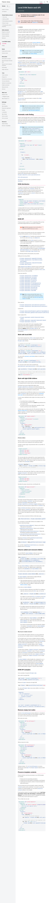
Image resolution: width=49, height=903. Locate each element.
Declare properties (5, 34)
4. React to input (5, 23)
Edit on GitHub (21, 10)
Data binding (4, 67)
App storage (4, 114)
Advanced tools (5, 87)
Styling (3, 45)
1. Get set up (4, 17)
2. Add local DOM (5, 19)
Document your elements (7, 79)
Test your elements (5, 81)
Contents (21, 27)
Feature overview (5, 9)
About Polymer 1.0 (5, 98)
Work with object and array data (7, 61)
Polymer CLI (4, 77)
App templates (5, 106)
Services (3, 89)
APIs (22, 410)
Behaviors (4, 38)
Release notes (5, 94)
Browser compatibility (6, 125)
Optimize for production (6, 83)
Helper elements (5, 69)
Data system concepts (6, 58)
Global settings (5, 123)
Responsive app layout (6, 108)
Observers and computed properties (7, 65)
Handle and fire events (6, 51)
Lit (34, 16)
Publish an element (5, 85)
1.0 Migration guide (5, 96)
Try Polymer (4, 11)
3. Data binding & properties (7, 21)
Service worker (5, 116)
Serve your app (5, 118)
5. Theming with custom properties (6, 26)
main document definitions (34, 110)
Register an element (6, 32)
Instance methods (5, 36)
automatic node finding (30, 356)
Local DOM (4, 43)
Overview (3, 104)
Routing (3, 110)
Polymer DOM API (36, 42)
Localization (4, 112)
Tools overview (5, 75)
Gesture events (5, 53)
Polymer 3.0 (35, 22)
